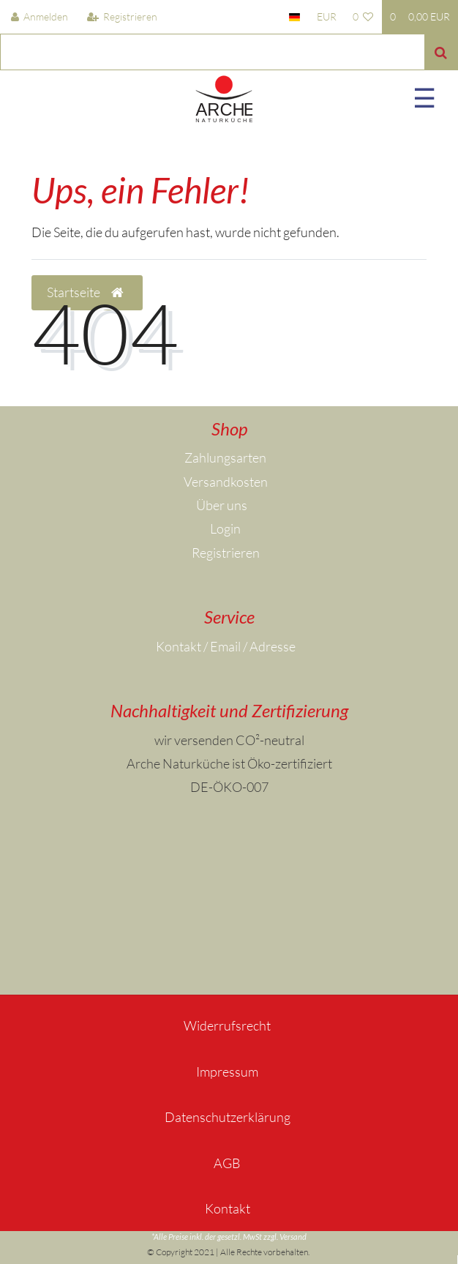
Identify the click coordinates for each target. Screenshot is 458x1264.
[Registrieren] (121, 17)
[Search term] (212, 52)
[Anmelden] (40, 17)
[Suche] (441, 52)
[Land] (294, 17)
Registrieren (226, 553)
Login (225, 528)
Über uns (221, 505)
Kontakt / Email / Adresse (226, 646)
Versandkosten (226, 482)
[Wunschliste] (363, 17)
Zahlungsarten (225, 457)
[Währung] (326, 17)
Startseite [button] (87, 292)
